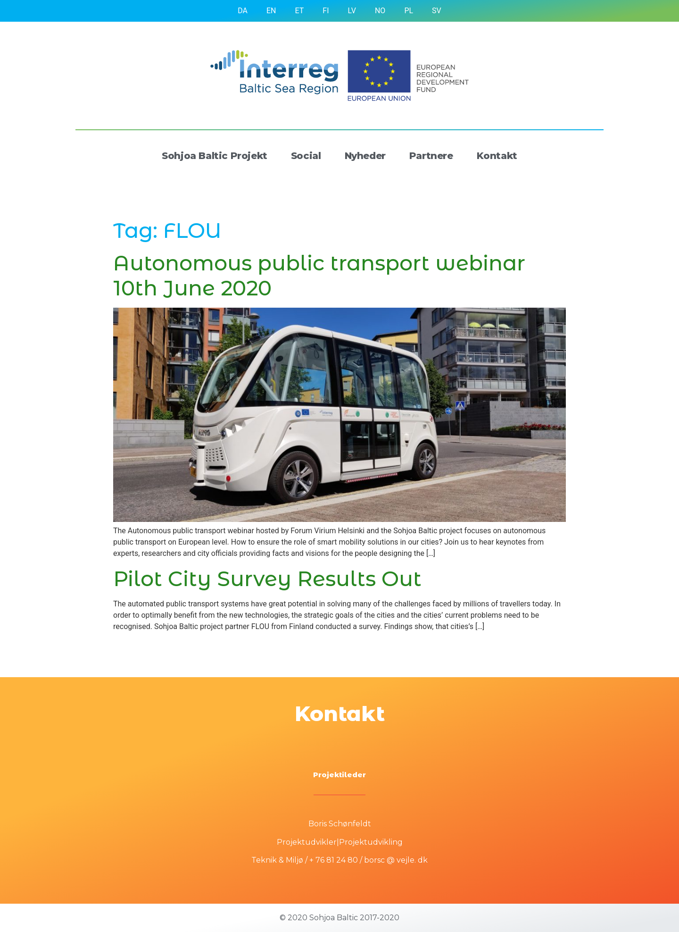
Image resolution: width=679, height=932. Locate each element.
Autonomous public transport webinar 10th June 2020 (319, 275)
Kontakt (497, 155)
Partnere (431, 155)
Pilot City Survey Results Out (267, 578)
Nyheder (365, 155)
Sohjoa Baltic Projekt (214, 155)
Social (306, 155)
